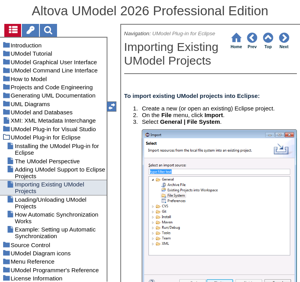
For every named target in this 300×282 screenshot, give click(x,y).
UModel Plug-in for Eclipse (183, 33)
